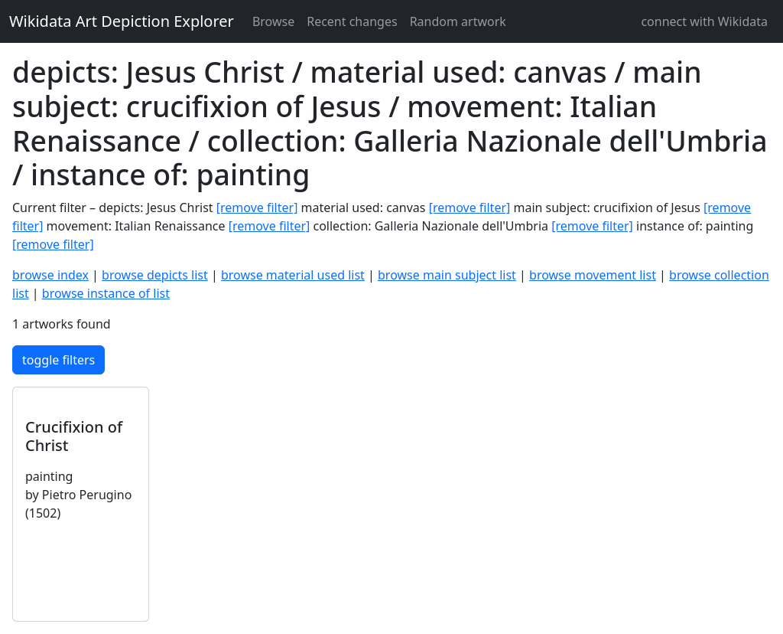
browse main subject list (447, 274)
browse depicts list (155, 274)
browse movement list (592, 274)
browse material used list (293, 274)
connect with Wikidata (704, 21)
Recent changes (352, 21)
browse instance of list (106, 293)
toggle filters (58, 359)
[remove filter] (257, 207)
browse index (50, 274)
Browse (273, 21)
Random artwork (458, 21)
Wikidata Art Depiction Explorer (121, 21)
